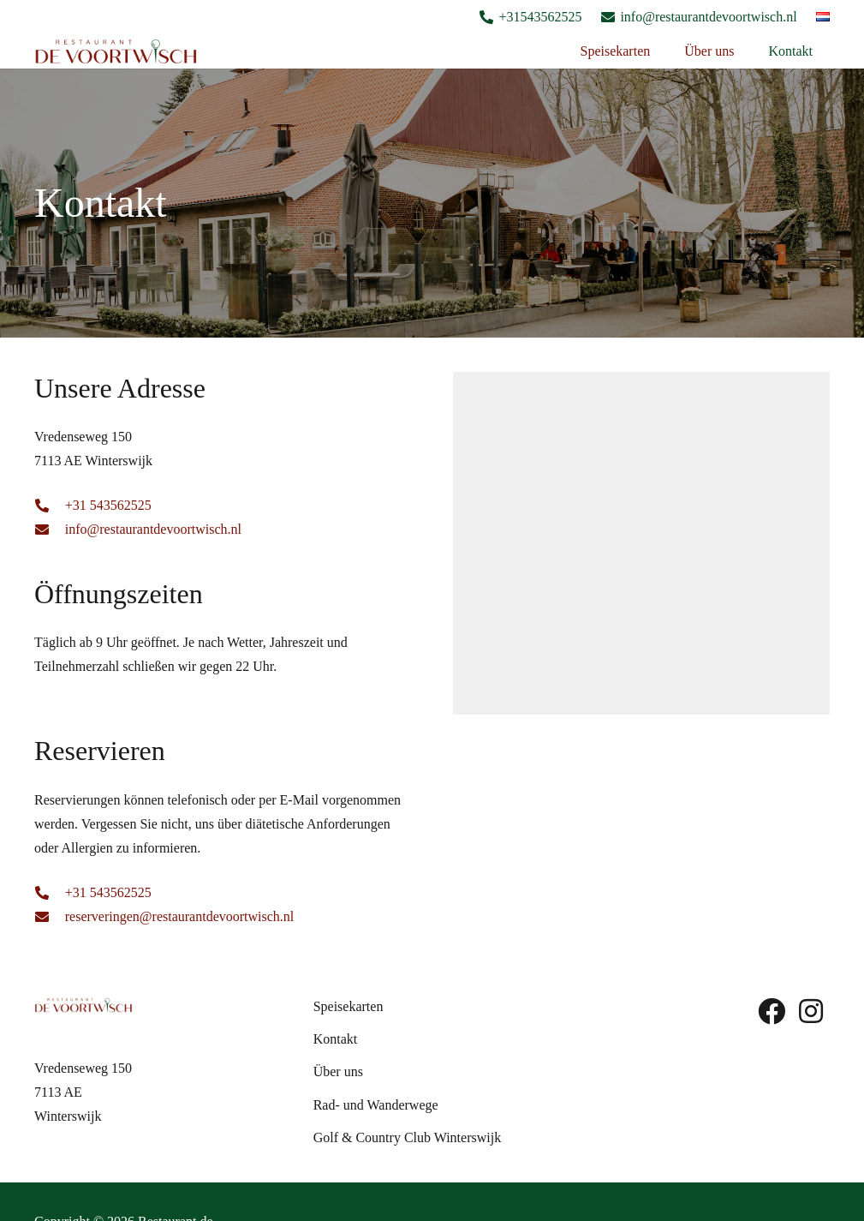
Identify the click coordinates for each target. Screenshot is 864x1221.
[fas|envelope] (49, 529)
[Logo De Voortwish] (116, 51)
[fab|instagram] (811, 1011)
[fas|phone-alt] (49, 505)
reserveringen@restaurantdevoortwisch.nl (180, 916)
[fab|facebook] (771, 1011)
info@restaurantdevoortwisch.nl (153, 529)
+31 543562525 (108, 505)
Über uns (338, 1071)
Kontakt (335, 1039)
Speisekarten (348, 1006)
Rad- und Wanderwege (375, 1105)
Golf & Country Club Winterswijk (407, 1137)
